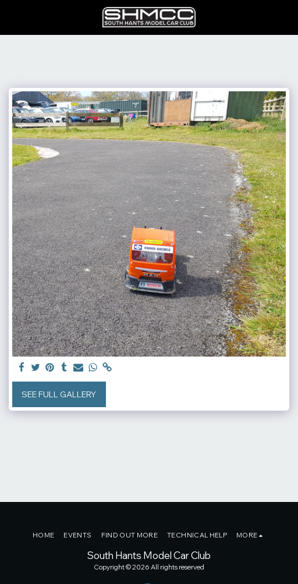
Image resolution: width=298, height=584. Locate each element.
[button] (13, 16)
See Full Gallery (59, 394)
